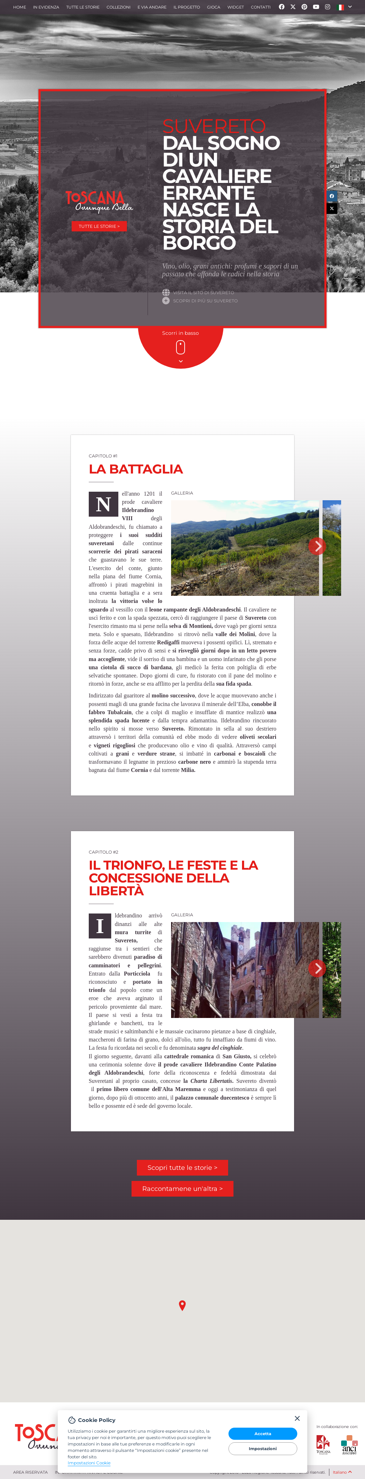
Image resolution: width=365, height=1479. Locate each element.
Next (317, 546)
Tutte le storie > (99, 226)
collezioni (118, 7)
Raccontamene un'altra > (182, 1189)
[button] (344, 7)
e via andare (152, 7)
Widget (235, 7)
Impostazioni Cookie (89, 1462)
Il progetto (187, 7)
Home (19, 7)
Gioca (213, 7)
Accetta (263, 1433)
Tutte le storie (82, 7)
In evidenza (46, 7)
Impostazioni (263, 1448)
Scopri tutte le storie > (182, 1168)
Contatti (261, 7)
